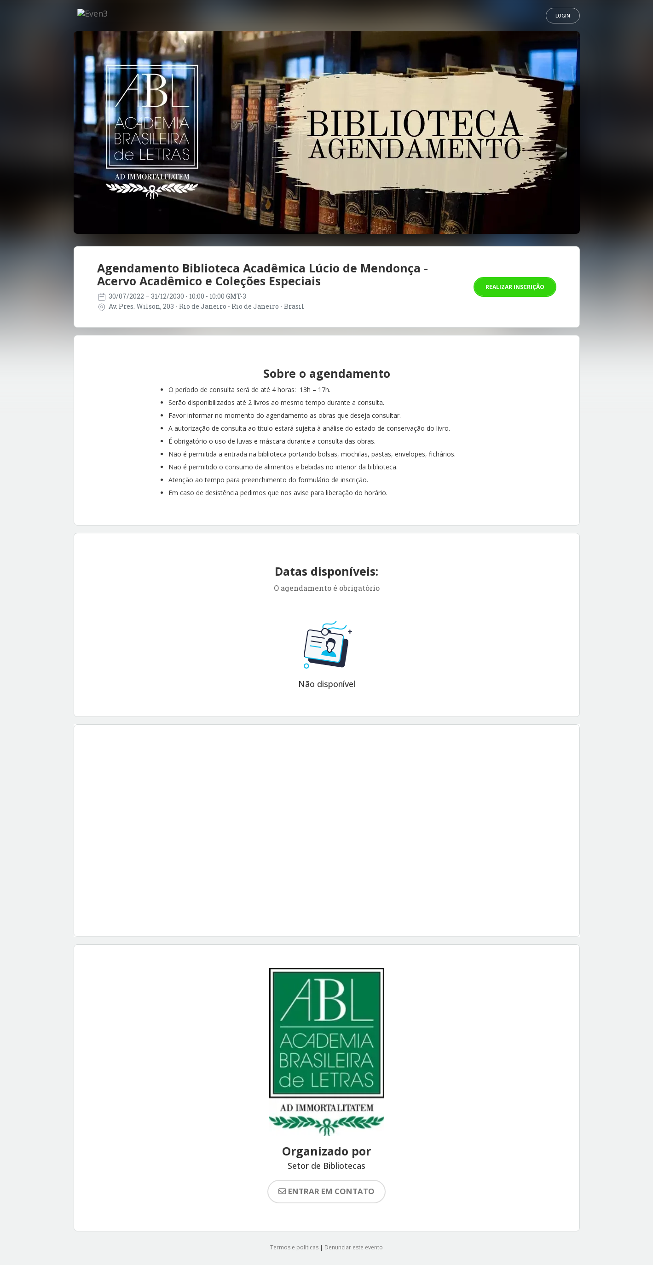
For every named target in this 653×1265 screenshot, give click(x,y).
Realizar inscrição (514, 287)
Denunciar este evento (353, 1247)
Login (562, 15)
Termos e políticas (294, 1247)
